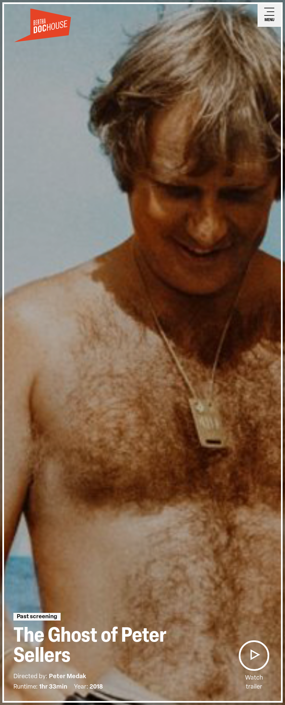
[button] (253, 655)
